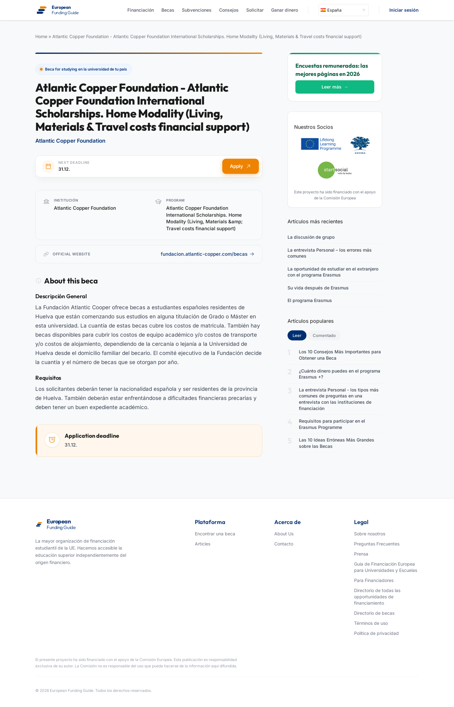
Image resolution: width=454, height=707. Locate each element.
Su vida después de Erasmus (318, 287)
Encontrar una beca (215, 533)
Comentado (324, 335)
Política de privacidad (376, 633)
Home (41, 36)
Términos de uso (371, 623)
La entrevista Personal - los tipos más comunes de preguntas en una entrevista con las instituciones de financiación (339, 399)
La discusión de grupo (311, 237)
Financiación (140, 10)
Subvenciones (197, 10)
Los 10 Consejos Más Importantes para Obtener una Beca (340, 355)
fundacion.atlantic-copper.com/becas (207, 254)
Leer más (335, 86)
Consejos (229, 10)
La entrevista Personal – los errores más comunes (330, 253)
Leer (299, 335)
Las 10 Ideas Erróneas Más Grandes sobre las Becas (336, 443)
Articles (202, 543)
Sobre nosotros (369, 533)
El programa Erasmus (310, 300)
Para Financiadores (373, 580)
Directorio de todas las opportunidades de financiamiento (377, 597)
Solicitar (255, 10)
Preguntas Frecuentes (376, 543)
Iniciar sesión (404, 10)
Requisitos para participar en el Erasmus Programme (332, 424)
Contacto (283, 543)
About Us (284, 533)
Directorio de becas (374, 613)
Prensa (361, 553)
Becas (167, 10)
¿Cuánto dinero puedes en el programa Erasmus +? (339, 374)
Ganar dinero (284, 10)
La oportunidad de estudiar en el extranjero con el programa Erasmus (333, 272)
